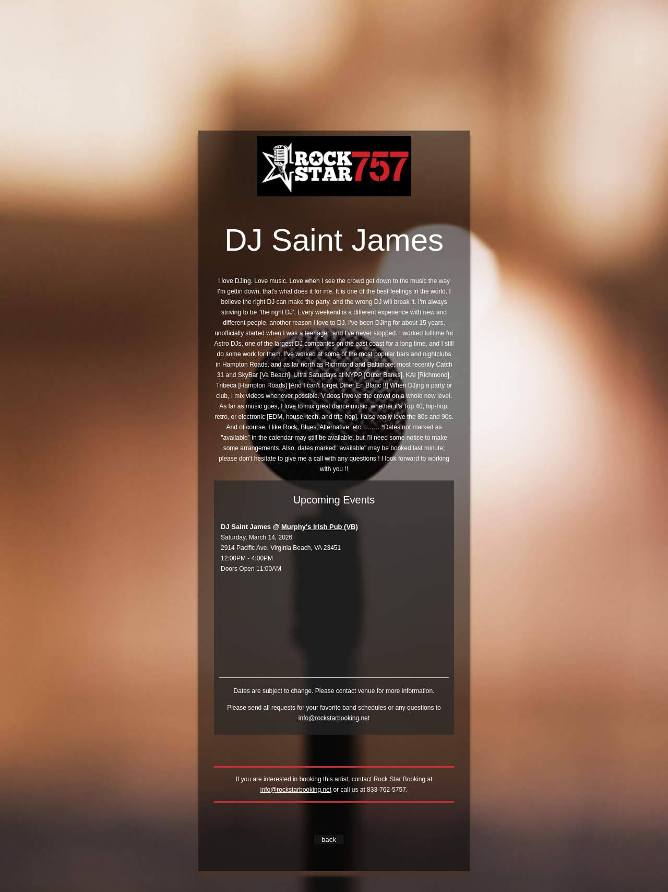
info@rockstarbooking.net (334, 718)
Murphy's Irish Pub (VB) (319, 527)
